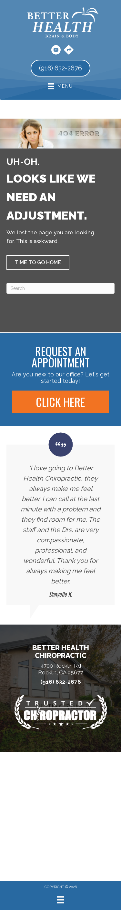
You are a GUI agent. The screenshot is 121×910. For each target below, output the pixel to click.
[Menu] (60, 899)
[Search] (60, 288)
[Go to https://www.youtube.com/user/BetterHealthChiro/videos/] (56, 51)
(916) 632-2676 (60, 682)
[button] (37, 262)
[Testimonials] (60, 518)
